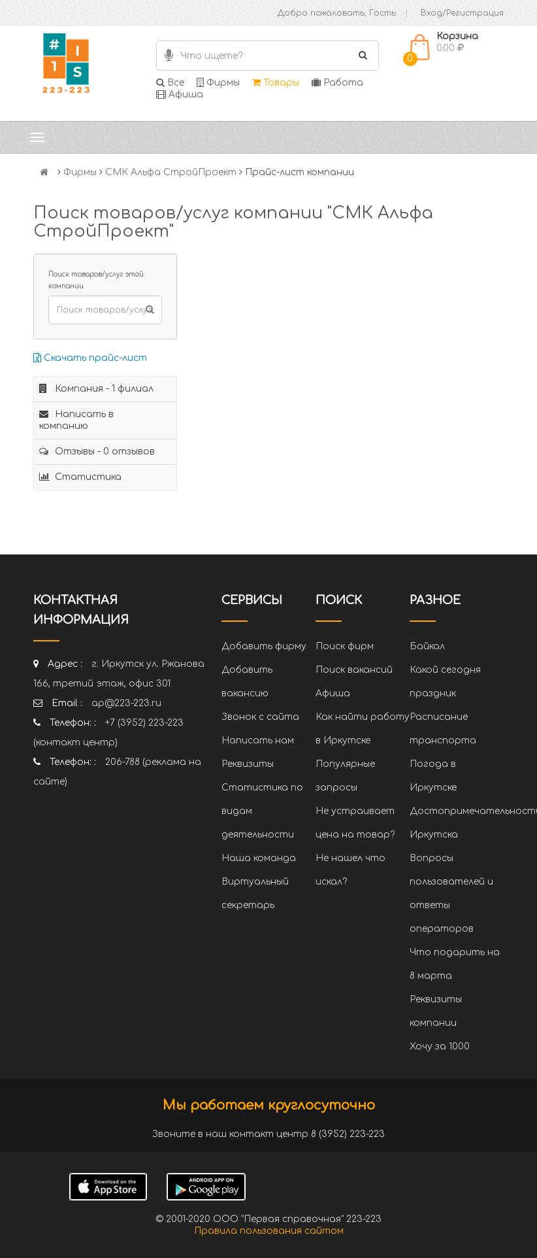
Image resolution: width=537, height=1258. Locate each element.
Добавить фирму (263, 646)
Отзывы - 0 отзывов (97, 451)
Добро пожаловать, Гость (337, 13)
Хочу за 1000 (440, 1046)
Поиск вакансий (354, 670)
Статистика (80, 477)
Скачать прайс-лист (90, 358)
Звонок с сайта (260, 717)
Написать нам (257, 740)
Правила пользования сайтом (269, 1231)
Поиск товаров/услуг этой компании (96, 280)
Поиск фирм (345, 646)
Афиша (179, 94)
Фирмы (218, 83)
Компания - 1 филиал (96, 389)
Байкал (427, 646)
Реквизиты (247, 764)
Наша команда (258, 858)
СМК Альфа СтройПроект (170, 172)
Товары (275, 83)
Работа (337, 83)
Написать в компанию (76, 420)
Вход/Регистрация (462, 13)
